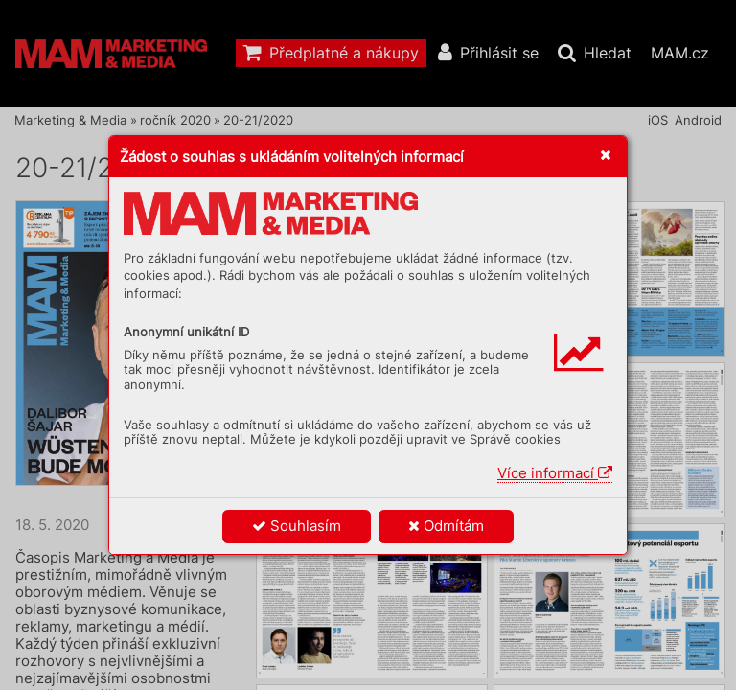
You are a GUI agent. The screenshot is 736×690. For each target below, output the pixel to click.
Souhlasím (296, 526)
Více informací (554, 473)
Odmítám (446, 526)
